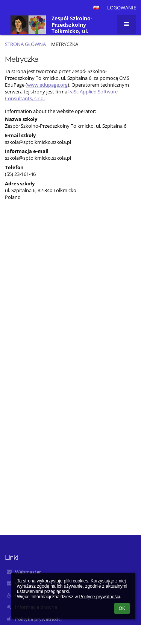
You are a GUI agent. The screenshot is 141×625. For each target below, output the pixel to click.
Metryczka (64, 44)
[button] (96, 7)
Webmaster (28, 571)
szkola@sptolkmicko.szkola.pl (38, 142)
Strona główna (25, 44)
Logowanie (121, 7)
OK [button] (122, 608)
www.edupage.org (47, 84)
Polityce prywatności (99, 596)
